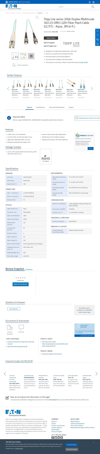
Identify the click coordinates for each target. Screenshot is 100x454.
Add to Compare (49, 42)
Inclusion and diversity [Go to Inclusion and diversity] (58, 425)
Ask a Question (13, 309)
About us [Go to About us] (54, 421)
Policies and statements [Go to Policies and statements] (77, 423)
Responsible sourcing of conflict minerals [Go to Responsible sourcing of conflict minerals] (83, 427)
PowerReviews (29, 269)
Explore (90, 148)
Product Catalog (15, 13)
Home (7, 13)
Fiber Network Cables (29, 13)
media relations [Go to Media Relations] (75, 421)
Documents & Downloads (56, 107)
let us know (53, 400)
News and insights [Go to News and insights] (56, 431)
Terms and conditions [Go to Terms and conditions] (77, 425)
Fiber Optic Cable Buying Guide (16, 346)
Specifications (40, 107)
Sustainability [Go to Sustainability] (55, 429)
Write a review (71, 31)
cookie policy (19, 448)
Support (71, 107)
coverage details (83, 62)
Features (29, 107)
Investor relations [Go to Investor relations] (56, 427)
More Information (72, 449)
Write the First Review (20, 284)
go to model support (87, 335)
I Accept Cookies (71, 445)
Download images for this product (52, 354)
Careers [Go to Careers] (53, 423)
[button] (93, 2)
